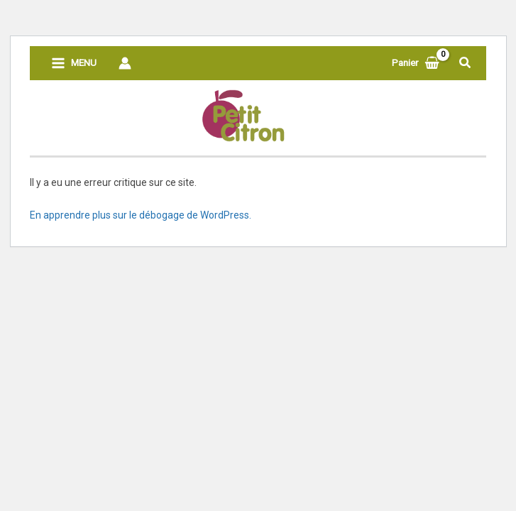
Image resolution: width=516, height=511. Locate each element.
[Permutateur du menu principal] (74, 63)
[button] (465, 63)
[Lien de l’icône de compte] (125, 63)
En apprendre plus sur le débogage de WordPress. (140, 215)
